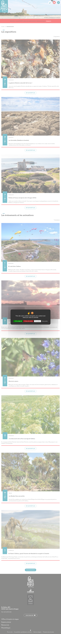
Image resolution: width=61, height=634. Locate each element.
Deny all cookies (28, 321)
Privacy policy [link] (45, 321)
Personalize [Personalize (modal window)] (37, 321)
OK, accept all (18, 321)
